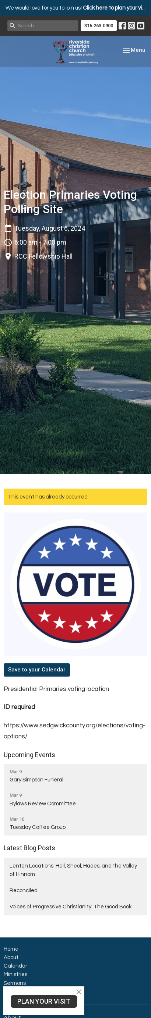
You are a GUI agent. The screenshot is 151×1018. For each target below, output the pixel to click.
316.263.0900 (98, 25)
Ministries (15, 974)
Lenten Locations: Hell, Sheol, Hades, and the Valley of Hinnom (73, 870)
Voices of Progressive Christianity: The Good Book (70, 906)
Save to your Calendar (37, 669)
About (11, 957)
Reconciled (24, 890)
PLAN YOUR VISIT (43, 1001)
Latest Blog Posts (29, 848)
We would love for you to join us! (77, 8)
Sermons (15, 983)
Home (11, 949)
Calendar (15, 966)
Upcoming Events (29, 755)
